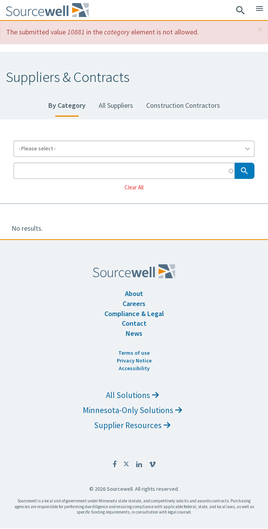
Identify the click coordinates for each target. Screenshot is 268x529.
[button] (260, 30)
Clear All (133, 187)
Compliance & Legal (134, 313)
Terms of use (134, 352)
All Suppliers (116, 105)
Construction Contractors (183, 105)
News (134, 333)
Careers (134, 303)
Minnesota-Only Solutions (132, 410)
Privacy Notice (134, 360)
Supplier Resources (132, 425)
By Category (66, 105)
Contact (134, 323)
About (134, 293)
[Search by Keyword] (124, 171)
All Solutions (132, 395)
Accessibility (134, 368)
